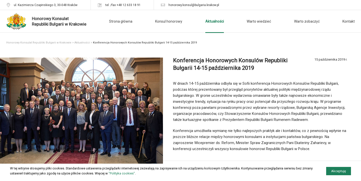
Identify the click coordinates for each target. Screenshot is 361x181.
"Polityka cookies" (122, 173)
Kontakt (348, 21)
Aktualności (214, 21)
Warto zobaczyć (307, 21)
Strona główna (120, 21)
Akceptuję (338, 171)
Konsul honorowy (168, 21)
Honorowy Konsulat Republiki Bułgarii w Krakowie (38, 42)
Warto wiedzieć (259, 21)
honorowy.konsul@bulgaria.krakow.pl (193, 5)
